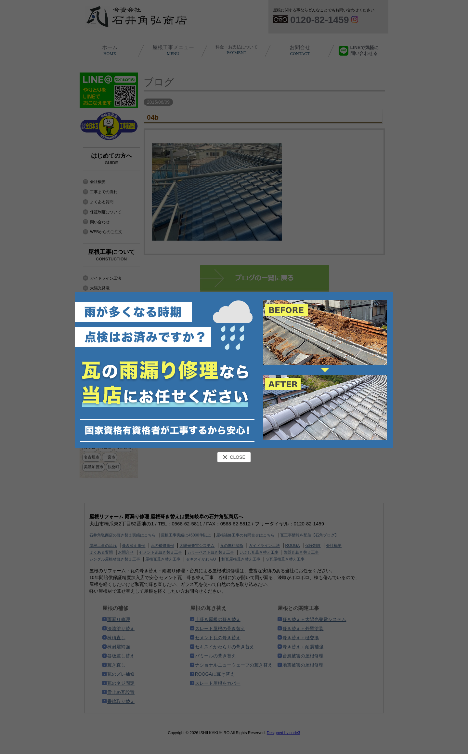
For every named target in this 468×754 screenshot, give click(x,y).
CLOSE (234, 457)
